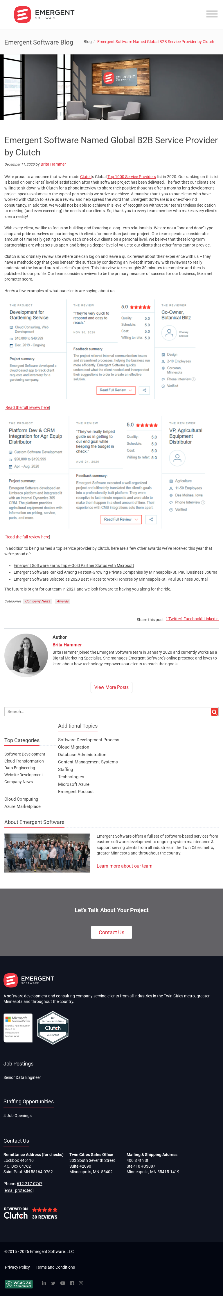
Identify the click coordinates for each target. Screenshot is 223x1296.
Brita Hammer (53, 164)
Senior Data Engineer (22, 1077)
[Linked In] (44, 1283)
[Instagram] (81, 1283)
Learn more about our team (124, 866)
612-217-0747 (29, 1183)
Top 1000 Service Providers (131, 176)
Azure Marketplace (22, 806)
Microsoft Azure (73, 784)
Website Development (23, 774)
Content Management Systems (88, 762)
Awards (63, 601)
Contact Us (111, 932)
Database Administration (82, 754)
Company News (37, 601)
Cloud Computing (21, 799)
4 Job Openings (17, 1115)
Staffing (65, 769)
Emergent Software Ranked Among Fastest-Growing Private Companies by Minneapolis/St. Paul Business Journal (116, 572)
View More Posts (111, 687)
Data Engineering (19, 767)
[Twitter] (53, 1283)
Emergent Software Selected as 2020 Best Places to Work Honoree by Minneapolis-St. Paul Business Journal (111, 579)
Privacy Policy (17, 1267)
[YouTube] (62, 1283)
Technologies (71, 776)
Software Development (24, 754)
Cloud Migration (73, 747)
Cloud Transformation (24, 761)
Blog (88, 41)
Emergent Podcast (76, 791)
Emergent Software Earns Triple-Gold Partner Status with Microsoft (74, 565)
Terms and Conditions (55, 1267)
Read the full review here (27, 407)
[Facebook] (72, 1283)
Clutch (85, 176)
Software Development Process (88, 739)
